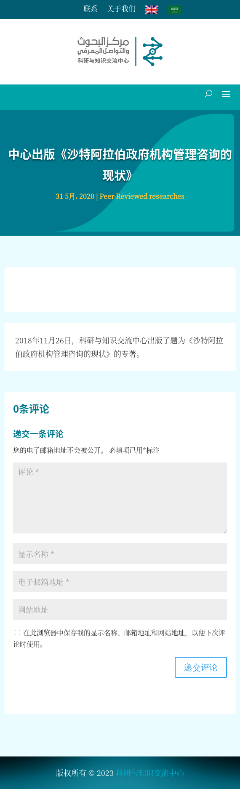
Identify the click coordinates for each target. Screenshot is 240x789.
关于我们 (121, 9)
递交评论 (201, 667)
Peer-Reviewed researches (141, 196)
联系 (90, 9)
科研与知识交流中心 (150, 772)
